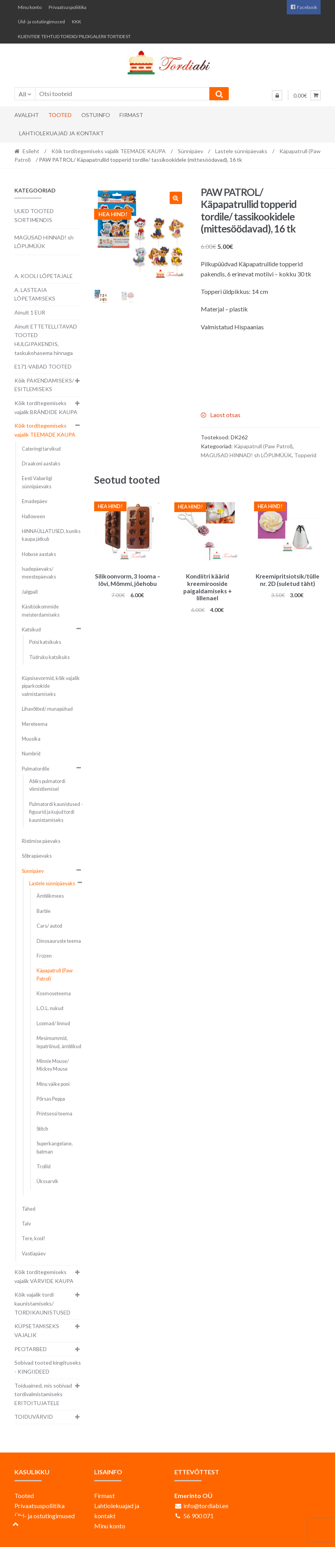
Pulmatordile (35, 769)
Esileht (31, 151)
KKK (76, 21)
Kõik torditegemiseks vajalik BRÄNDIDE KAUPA (45, 407)
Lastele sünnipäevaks (241, 151)
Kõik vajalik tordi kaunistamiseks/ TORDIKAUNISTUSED (42, 1303)
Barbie (44, 911)
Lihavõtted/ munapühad (47, 709)
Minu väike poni (53, 1084)
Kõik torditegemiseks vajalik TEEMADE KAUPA (108, 151)
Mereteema (34, 724)
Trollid (44, 1166)
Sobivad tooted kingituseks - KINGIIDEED (47, 1367)
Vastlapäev (34, 1254)
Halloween (33, 516)
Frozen (44, 956)
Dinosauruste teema (59, 941)
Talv (26, 1224)
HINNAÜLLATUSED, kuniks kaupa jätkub (51, 535)
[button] (176, 198)
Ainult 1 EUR (29, 312)
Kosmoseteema (54, 993)
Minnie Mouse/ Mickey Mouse (53, 1065)
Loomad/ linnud (53, 1023)
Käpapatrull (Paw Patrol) (263, 446)
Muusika (31, 739)
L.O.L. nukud (50, 1008)
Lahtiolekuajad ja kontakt (61, 133)
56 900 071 (198, 1515)
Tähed (28, 1209)
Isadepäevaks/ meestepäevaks (39, 573)
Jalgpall (30, 592)
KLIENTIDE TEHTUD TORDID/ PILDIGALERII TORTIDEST (74, 36)
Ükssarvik (47, 1181)
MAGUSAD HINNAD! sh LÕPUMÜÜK (246, 455)
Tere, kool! (34, 1238)
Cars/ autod (49, 926)
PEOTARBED (30, 1349)
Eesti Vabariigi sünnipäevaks (37, 482)
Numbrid (31, 754)
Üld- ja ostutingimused (41, 21)
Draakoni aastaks (41, 464)
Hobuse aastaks (39, 554)
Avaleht (26, 115)
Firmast (131, 115)
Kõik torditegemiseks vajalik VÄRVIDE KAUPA (44, 1276)
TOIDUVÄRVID (33, 1416)
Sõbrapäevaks (37, 856)
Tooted (60, 115)
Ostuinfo (95, 115)
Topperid (305, 455)
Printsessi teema (54, 1114)
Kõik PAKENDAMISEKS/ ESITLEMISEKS (44, 385)
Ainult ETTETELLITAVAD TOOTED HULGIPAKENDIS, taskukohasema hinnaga (45, 339)
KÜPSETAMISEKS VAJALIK (36, 1330)
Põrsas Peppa (51, 1099)
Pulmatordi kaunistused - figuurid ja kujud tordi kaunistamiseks (56, 812)
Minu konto (30, 7)
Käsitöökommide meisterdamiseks (41, 610)
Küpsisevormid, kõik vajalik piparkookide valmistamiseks (51, 686)
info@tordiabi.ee (205, 1505)
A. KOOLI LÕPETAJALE (43, 276)
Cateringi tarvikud (41, 449)
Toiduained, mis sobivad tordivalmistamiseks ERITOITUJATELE (43, 1394)
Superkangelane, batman (55, 1147)
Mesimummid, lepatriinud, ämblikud (59, 1042)
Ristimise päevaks (41, 841)
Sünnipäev (190, 151)
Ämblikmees (50, 896)
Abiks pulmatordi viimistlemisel (47, 785)
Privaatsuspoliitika (67, 7)
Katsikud (31, 630)
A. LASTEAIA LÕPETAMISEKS (34, 294)
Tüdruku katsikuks (49, 657)
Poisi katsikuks (45, 642)
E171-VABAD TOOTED (43, 366)
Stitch (42, 1129)
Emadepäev (34, 501)
